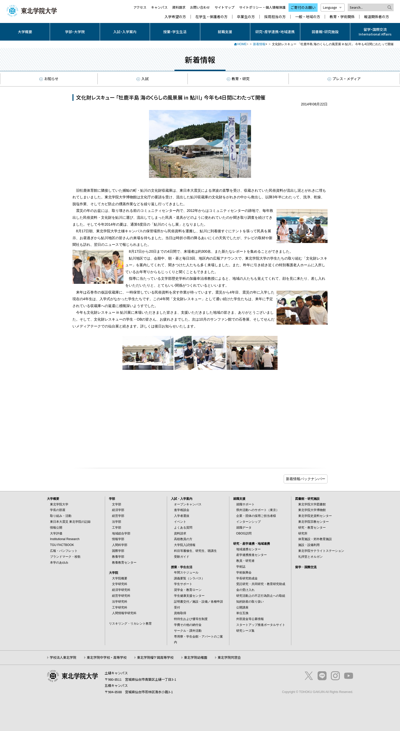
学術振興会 (244, 572)
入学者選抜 (181, 516)
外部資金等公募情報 (250, 619)
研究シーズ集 (245, 630)
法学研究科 (119, 601)
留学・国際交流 (306, 567)
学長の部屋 (57, 510)
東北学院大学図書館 (312, 504)
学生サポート (183, 584)
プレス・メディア (344, 78)
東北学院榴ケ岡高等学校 (155, 657)
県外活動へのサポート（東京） (257, 510)
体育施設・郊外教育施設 (315, 539)
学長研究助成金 (247, 578)
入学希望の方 (175, 17)
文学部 (116, 504)
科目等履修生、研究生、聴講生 (195, 551)
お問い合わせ (200, 7)
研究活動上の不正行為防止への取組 (260, 596)
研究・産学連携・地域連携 (275, 31)
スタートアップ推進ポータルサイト (260, 625)
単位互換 (242, 613)
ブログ (306, 478)
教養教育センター (124, 562)
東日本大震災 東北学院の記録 (70, 521)
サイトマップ (224, 7)
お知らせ (48, 78)
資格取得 (180, 613)
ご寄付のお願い (303, 7)
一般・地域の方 (307, 17)
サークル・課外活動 (188, 630)
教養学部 (118, 556)
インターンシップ (248, 521)
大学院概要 (119, 578)
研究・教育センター (312, 527)
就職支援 (225, 31)
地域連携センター (248, 549)
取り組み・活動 (60, 516)
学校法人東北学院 (63, 657)
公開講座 (242, 607)
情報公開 (56, 527)
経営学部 (118, 516)
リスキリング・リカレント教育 (130, 623)
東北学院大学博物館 (312, 510)
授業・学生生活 (174, 31)
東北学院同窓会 (229, 657)
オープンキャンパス (188, 504)
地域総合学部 (121, 533)
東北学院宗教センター (313, 521)
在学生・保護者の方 (211, 17)
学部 (112, 499)
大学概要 (25, 31)
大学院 (113, 573)
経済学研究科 (121, 590)
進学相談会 (181, 510)
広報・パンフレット (64, 551)
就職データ (244, 527)
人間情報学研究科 (124, 613)
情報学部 (118, 539)
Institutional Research (64, 539)
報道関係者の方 (376, 17)
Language (332, 7)
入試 (142, 78)
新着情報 (259, 44)
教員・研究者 (245, 561)
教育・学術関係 (342, 17)
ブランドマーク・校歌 (65, 556)
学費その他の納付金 (188, 625)
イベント (180, 521)
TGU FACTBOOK (62, 545)
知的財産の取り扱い (250, 601)
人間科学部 (119, 545)
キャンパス (159, 7)
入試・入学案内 (124, 31)
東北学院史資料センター (315, 516)
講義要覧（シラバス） (189, 578)
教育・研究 (238, 78)
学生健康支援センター (189, 596)
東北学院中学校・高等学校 (107, 657)
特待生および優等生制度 (191, 619)
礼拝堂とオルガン (310, 556)
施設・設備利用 (309, 545)
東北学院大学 (59, 504)
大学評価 (56, 533)
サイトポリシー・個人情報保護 (262, 7)
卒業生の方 (246, 17)
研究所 (302, 533)
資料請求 (178, 7)
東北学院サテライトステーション (321, 551)
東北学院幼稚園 (195, 657)
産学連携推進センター (251, 555)
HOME (241, 44)
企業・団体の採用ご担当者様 (256, 516)
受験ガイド (181, 556)
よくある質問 (183, 527)
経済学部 (118, 510)
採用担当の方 (275, 17)
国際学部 (118, 551)
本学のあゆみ (59, 562)
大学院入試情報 (184, 545)
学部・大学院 (75, 31)
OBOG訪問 (244, 533)
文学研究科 (119, 584)
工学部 (116, 527)
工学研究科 (119, 607)
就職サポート (245, 504)
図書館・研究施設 (325, 31)
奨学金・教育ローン (188, 590)
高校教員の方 (183, 539)
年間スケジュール (186, 572)
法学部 (116, 521)
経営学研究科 (121, 596)
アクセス (139, 7)
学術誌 (240, 566)
